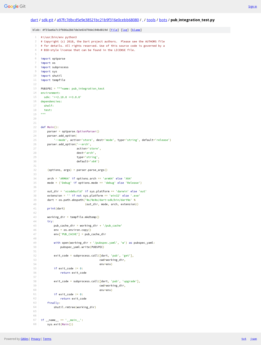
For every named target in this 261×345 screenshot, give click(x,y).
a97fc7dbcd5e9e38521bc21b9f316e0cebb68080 (98, 19)
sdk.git (47, 19)
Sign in (252, 6)
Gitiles (25, 339)
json (253, 339)
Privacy (35, 339)
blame (136, 30)
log (124, 30)
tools (151, 19)
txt (243, 339)
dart (34, 19)
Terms (47, 339)
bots (163, 19)
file (114, 30)
